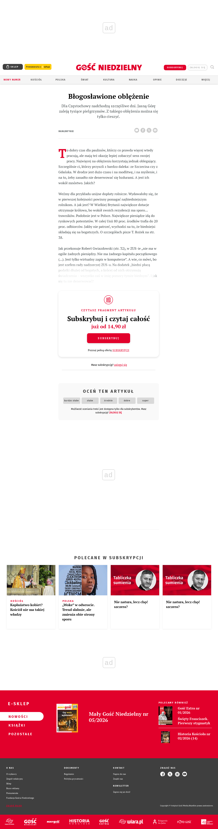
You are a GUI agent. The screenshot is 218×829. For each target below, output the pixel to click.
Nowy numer (12, 79)
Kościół (36, 79)
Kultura (109, 79)
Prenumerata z (38, 67)
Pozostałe (16, 734)
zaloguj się (197, 67)
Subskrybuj (108, 338)
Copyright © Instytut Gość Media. (174, 806)
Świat (85, 79)
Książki (16, 725)
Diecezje (181, 79)
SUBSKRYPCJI (120, 350)
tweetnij (150, 129)
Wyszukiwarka (212, 67)
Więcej (205, 79)
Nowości (16, 716)
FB (144, 129)
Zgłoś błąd (14, 806)
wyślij (156, 129)
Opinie (157, 79)
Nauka (133, 79)
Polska (60, 79)
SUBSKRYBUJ (175, 67)
